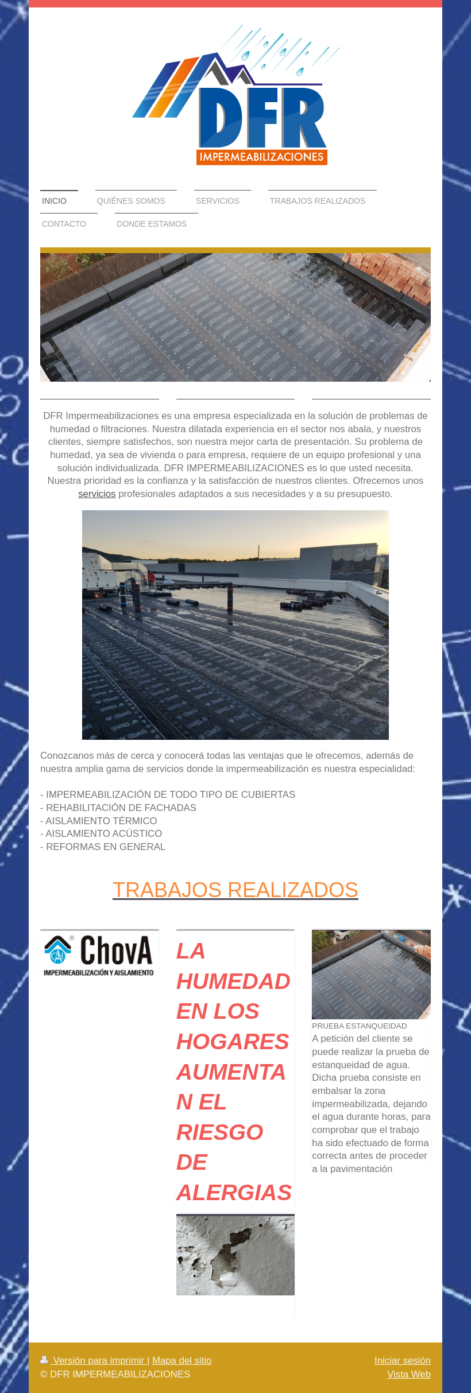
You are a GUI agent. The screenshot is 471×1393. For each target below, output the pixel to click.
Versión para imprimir (93, 1360)
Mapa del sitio (182, 1360)
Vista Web (409, 1374)
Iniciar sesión (403, 1360)
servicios (96, 493)
